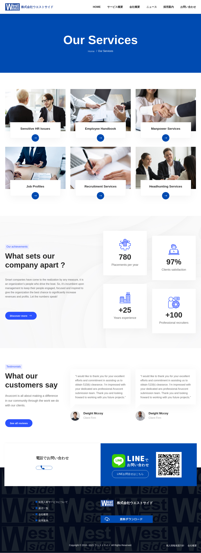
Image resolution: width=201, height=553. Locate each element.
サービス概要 (115, 7)
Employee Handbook (100, 128)
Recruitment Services (100, 186)
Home (91, 51)
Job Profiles (35, 186)
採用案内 (168, 7)
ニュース (151, 7)
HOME (97, 7)
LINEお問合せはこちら (130, 474)
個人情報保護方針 (175, 546)
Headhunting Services (166, 186)
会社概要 (134, 7)
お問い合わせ (188, 7)
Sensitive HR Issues (35, 128)
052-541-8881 (52, 467)
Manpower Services (165, 128)
